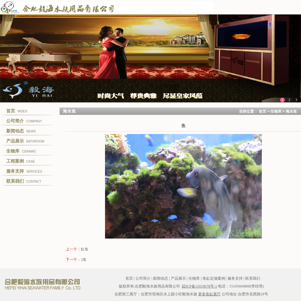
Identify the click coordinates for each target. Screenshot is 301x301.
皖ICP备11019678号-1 (199, 286)
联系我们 (252, 278)
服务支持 (235, 278)
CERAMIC (21, 150)
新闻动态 (160, 278)
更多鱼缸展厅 (209, 294)
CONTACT (23, 181)
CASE (20, 161)
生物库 (276, 111)
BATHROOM (25, 140)
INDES (16, 110)
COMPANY (24, 120)
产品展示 (178, 278)
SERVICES (24, 171)
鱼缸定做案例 (214, 278)
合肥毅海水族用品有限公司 (42, 284)
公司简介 (142, 278)
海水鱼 (291, 111)
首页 (262, 111)
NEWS (21, 130)
